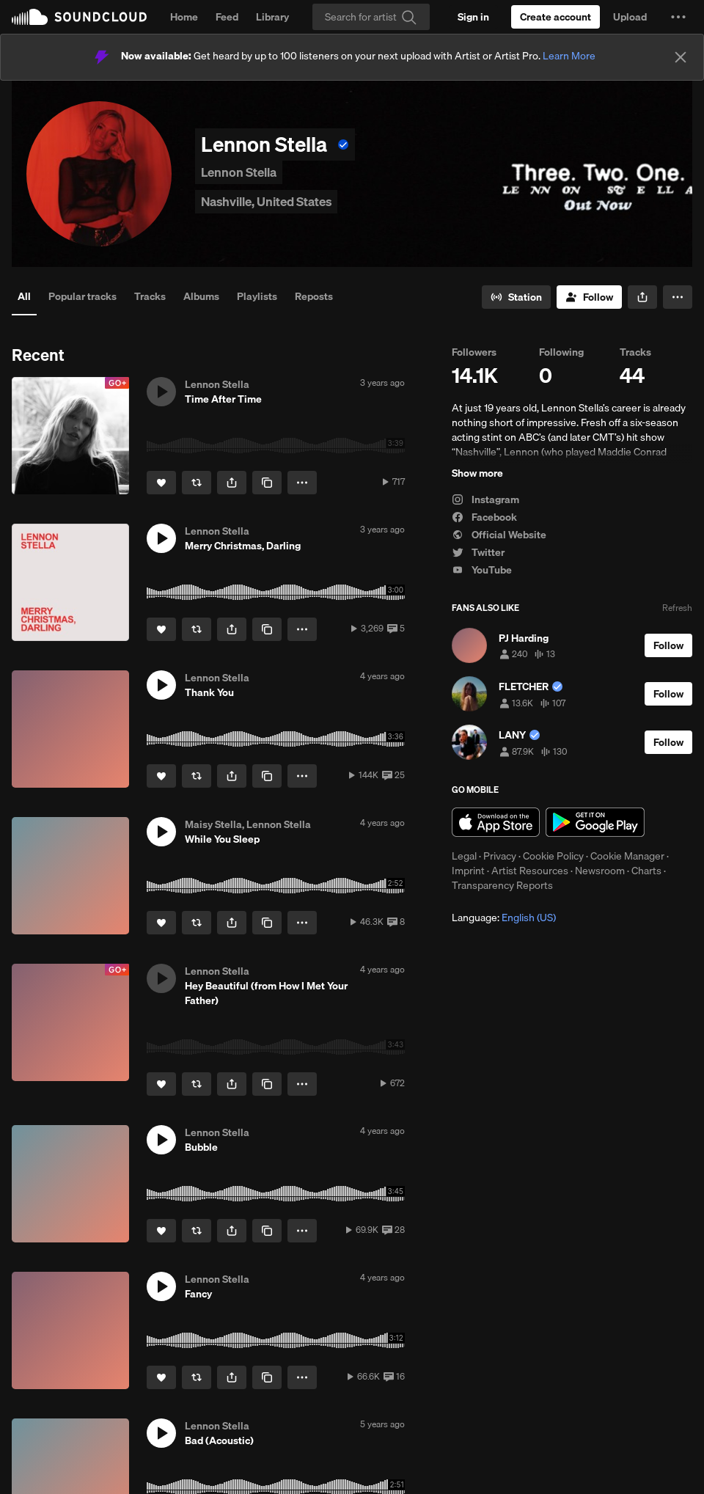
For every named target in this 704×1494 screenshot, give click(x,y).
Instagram (485, 499)
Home (184, 17)
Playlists (257, 296)
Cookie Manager (627, 856)
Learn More (569, 56)
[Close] (680, 57)
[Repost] (196, 482)
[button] (678, 17)
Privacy (499, 856)
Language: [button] (504, 917)
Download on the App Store (496, 822)
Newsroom (600, 871)
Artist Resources (529, 871)
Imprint (468, 871)
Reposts (314, 296)
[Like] (161, 482)
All (24, 296)
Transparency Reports (502, 885)
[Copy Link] (267, 482)
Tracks (150, 296)
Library (272, 17)
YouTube (482, 570)
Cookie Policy (553, 856)
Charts (646, 871)
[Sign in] (473, 17)
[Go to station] (516, 297)
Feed (227, 17)
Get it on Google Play (595, 822)
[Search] (371, 17)
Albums (201, 296)
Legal (464, 856)
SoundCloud (79, 17)
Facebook (484, 517)
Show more (477, 473)
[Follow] (589, 297)
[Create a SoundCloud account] (555, 17)
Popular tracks (82, 296)
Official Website (499, 535)
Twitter (478, 552)
